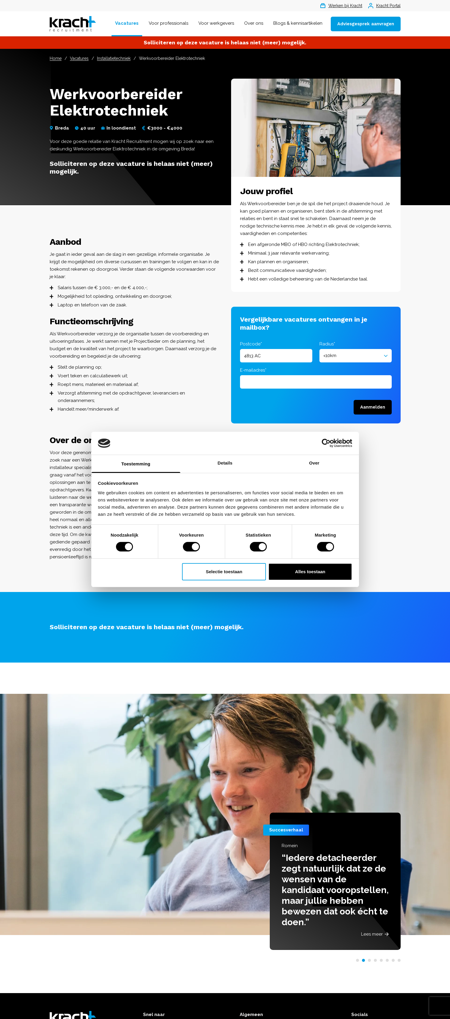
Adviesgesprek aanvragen (365, 24)
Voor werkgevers (216, 23)
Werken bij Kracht (341, 5)
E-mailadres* (253, 370)
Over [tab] (314, 462)
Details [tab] (225, 462)
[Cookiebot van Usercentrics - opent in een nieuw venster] (326, 443)
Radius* (327, 344)
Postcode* (251, 344)
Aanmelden (372, 407)
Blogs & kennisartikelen (297, 23)
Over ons (253, 23)
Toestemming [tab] (135, 463)
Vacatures (127, 23)
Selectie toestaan (224, 571)
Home (56, 58)
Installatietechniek (114, 58)
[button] (357, 960)
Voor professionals (168, 23)
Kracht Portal (384, 5)
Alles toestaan (310, 571)
